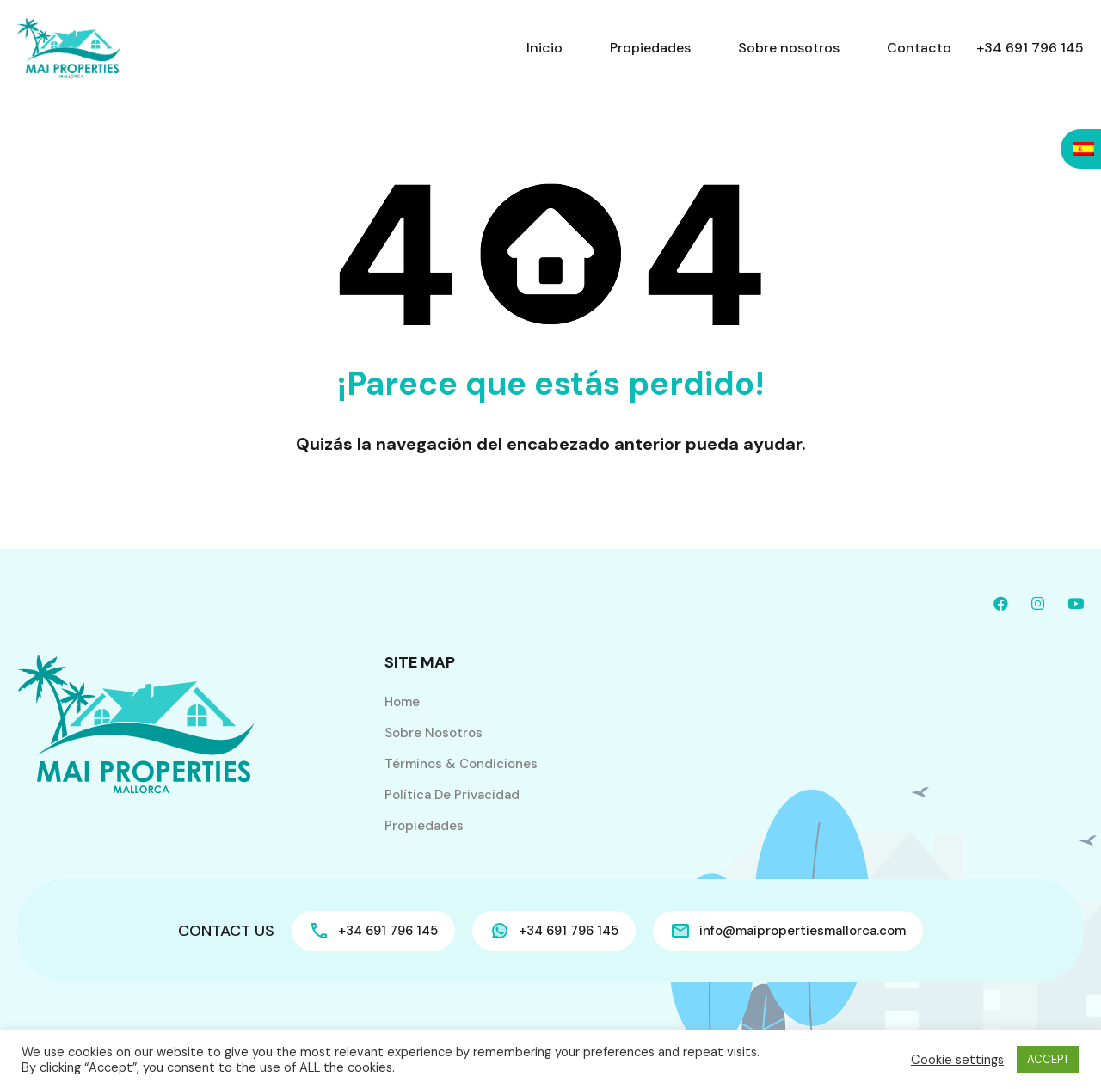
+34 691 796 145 (1030, 48)
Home (402, 702)
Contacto (919, 48)
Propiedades (650, 48)
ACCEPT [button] (1048, 1059)
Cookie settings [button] (957, 1059)
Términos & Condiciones (461, 763)
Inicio (544, 48)
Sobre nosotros (789, 48)
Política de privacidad (452, 794)
